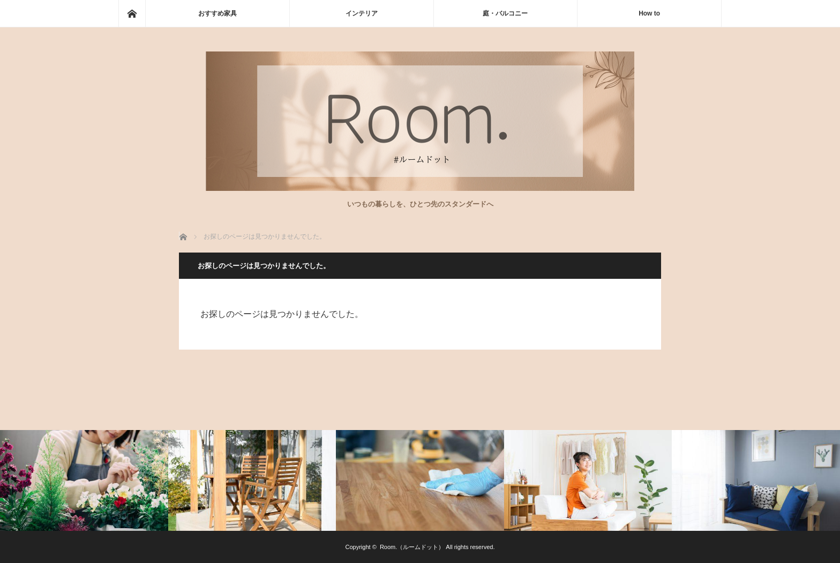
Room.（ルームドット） (412, 547)
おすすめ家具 (217, 13)
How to (649, 13)
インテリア (362, 13)
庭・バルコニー (505, 13)
